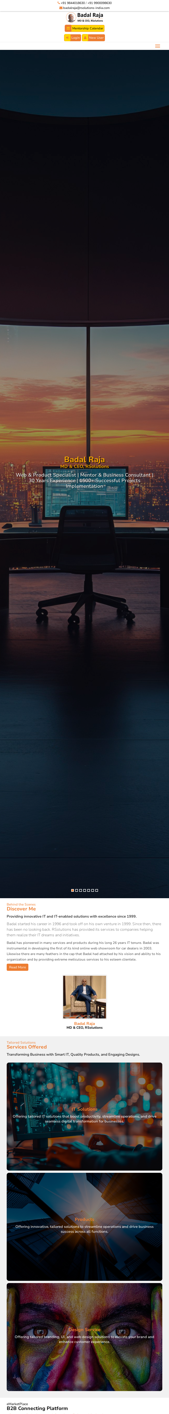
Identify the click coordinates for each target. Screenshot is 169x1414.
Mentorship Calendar (84, 28)
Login (72, 37)
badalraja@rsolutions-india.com (86, 8)
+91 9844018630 (73, 3)
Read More (17, 967)
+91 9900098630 (100, 3)
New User (93, 37)
